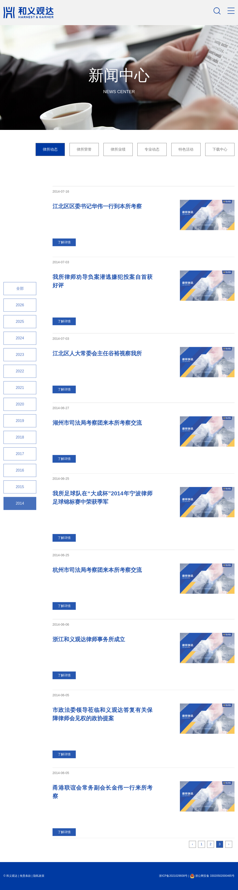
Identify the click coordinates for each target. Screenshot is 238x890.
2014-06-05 (61, 738)
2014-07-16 (61, 230)
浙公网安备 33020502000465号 (212, 875)
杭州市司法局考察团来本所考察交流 (97, 608)
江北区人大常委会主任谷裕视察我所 (97, 392)
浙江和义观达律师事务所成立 (89, 677)
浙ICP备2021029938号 (173, 875)
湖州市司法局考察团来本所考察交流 (97, 461)
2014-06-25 (61, 521)
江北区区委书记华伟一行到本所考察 (97, 244)
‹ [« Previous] (192, 860)
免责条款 (25, 875)
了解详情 (64, 280)
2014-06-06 (61, 663)
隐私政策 (38, 875)
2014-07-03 (61, 305)
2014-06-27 (61, 446)
